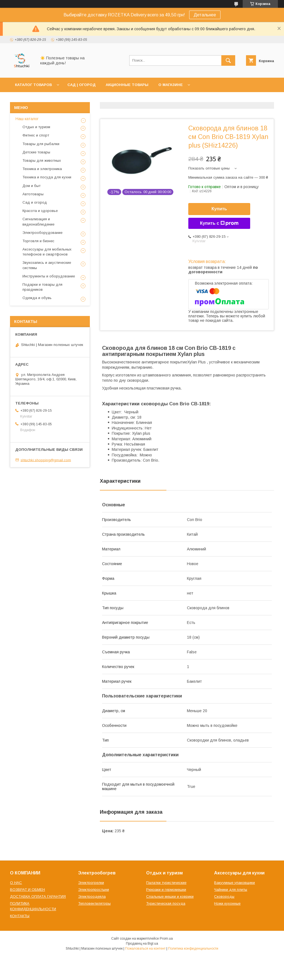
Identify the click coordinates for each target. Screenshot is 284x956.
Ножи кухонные (227, 903)
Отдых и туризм (36, 127)
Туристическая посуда (165, 903)
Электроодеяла (92, 896)
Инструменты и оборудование (48, 276)
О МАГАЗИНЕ (170, 85)
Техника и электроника (42, 169)
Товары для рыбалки (40, 144)
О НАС (16, 883)
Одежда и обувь (37, 298)
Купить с (219, 223)
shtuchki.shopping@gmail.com (46, 460)
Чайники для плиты (230, 889)
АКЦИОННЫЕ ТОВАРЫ (127, 85)
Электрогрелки (91, 883)
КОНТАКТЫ (19, 916)
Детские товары (36, 152)
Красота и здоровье (40, 211)
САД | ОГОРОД (81, 85)
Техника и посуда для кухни (46, 177)
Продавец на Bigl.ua (142, 943)
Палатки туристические (166, 883)
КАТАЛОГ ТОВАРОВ (33, 85)
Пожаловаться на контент (145, 948)
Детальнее (205, 14)
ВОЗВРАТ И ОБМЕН (27, 889)
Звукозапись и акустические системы (46, 265)
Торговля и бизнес (38, 241)
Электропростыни (93, 889)
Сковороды (224, 896)
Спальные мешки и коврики (170, 896)
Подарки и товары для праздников (42, 287)
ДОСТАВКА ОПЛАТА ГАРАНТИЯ (38, 896)
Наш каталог (27, 119)
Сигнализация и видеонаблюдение (38, 221)
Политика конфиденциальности (193, 948)
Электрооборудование (42, 233)
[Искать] (228, 60)
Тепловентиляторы (94, 903)
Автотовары (33, 194)
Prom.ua (166, 938)
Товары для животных (41, 160)
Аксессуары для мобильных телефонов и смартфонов (47, 251)
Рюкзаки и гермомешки (166, 889)
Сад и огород (34, 202)
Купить (219, 208)
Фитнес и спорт (35, 135)
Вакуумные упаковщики (234, 883)
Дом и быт (31, 186)
